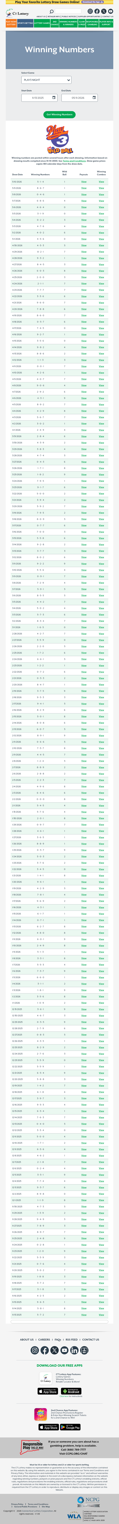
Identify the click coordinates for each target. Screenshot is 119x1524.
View (83, 182)
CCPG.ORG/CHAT (77, 1453)
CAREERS (44, 1339)
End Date (66, 90)
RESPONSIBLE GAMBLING (92, 23)
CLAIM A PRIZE (81, 23)
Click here (64, 1396)
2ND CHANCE (55, 23)
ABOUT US (27, 1339)
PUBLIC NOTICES (69, 17)
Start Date (26, 90)
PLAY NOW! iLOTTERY (11, 23)
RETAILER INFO (54, 17)
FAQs (58, 1339)
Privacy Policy (17, 1504)
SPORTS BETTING (25, 23)
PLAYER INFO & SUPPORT (106, 23)
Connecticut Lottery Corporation (37, 1511)
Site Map (46, 1507)
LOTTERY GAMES (42, 23)
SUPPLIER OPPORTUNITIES (89, 17)
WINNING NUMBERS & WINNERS (68, 23)
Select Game (27, 73)
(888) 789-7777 (76, 1449)
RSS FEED (72, 1339)
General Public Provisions (25, 1507)
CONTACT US (90, 1339)
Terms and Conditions (74, 161)
